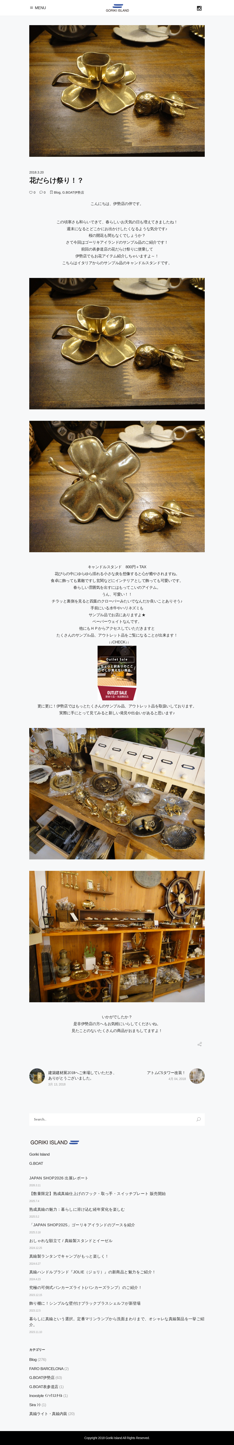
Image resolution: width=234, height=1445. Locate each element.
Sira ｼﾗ (35, 1405)
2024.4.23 (35, 1279)
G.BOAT (36, 1163)
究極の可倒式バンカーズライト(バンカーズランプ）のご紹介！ (85, 1287)
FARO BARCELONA (46, 1369)
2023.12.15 (35, 1295)
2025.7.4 (34, 1201)
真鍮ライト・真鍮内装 (48, 1414)
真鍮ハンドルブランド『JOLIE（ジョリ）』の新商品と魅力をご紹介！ (92, 1272)
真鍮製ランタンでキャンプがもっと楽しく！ (69, 1256)
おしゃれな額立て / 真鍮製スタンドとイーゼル (70, 1241)
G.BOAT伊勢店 (73, 192)
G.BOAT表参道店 (43, 1387)
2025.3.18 (35, 1232)
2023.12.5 (35, 1310)
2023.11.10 (35, 1332)
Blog (57, 192)
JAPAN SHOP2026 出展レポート (59, 1178)
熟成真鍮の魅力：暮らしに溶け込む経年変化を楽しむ (77, 1209)
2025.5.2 (34, 1216)
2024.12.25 (35, 1248)
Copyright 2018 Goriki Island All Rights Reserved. (117, 1438)
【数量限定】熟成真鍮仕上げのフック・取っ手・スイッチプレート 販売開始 (97, 1194)
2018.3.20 (36, 172)
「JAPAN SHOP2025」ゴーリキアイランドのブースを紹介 (82, 1225)
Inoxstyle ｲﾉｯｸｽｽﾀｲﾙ (45, 1396)
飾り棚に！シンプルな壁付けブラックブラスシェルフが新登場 (85, 1303)
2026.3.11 (35, 1185)
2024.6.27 (35, 1263)
